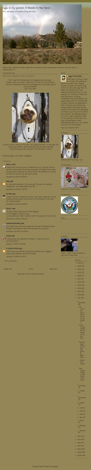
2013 (79, 439)
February (82, 425)
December (81, 302)
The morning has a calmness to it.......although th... (82, 314)
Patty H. (9, 208)
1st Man (9, 194)
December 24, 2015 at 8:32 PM (16, 177)
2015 (79, 298)
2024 (80, 269)
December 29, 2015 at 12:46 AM (17, 231)
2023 (80, 272)
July (81, 408)
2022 (80, 276)
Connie (8, 236)
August (81, 403)
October (82, 391)
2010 (79, 449)
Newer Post (8, 269)
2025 (80, 266)
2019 (79, 285)
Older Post (53, 269)
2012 (79, 443)
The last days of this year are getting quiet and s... (82, 349)
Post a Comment (11, 261)
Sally (7, 181)
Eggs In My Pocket (75, 76)
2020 (80, 282)
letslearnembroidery (13, 223)
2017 (79, 291)
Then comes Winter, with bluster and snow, (82, 374)
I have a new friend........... (82, 363)
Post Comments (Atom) (35, 274)
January (82, 430)
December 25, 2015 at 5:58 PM (17, 204)
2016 (79, 295)
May (81, 414)
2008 (80, 455)
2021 (79, 279)
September (82, 398)
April (81, 417)
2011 (79, 446)
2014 (79, 436)
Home (31, 269)
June (81, 411)
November (81, 386)
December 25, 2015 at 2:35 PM (16, 189)
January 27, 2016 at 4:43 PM (16, 256)
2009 (80, 452)
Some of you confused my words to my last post (82, 331)
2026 (80, 263)
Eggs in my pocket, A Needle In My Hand (26, 7)
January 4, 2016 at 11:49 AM (16, 244)
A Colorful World (12, 248)
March (81, 420)
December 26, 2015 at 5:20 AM (17, 219)
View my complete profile (70, 128)
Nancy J (9, 164)
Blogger (55, 466)
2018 (79, 288)
